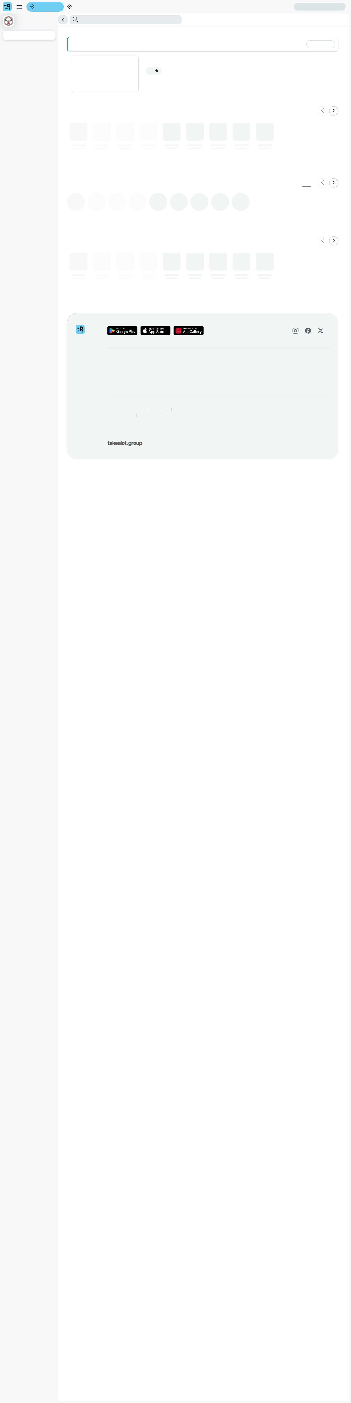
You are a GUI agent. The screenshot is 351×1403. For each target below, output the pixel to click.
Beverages (170, 30)
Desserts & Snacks (43, 30)
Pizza (132, 30)
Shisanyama (119, 30)
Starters (7, 30)
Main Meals (21, 30)
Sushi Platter (102, 30)
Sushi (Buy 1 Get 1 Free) (75, 30)
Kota (139, 30)
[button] (175, 17)
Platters (157, 30)
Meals (147, 30)
